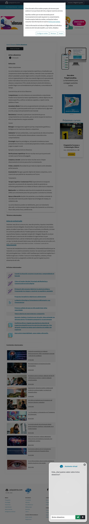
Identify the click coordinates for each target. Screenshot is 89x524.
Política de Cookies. (54, 22)
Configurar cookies (42, 33)
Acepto (61, 33)
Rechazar (53, 33)
